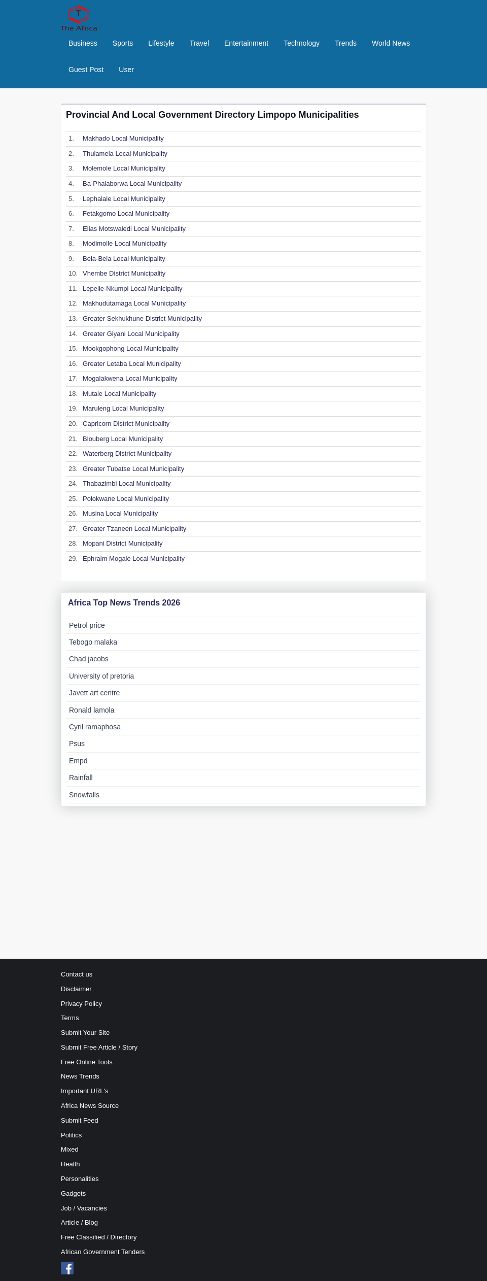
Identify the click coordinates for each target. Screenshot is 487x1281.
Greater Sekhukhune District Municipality (142, 318)
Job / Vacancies (84, 1208)
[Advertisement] (243, 883)
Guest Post (85, 69)
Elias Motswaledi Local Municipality (134, 228)
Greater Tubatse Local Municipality (133, 469)
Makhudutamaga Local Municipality (134, 303)
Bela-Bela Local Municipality (124, 258)
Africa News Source (90, 1105)
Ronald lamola (92, 710)
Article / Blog (79, 1222)
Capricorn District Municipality (126, 423)
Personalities (79, 1179)
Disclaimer (76, 989)
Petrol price (87, 625)
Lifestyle (161, 43)
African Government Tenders (103, 1252)
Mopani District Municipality (123, 543)
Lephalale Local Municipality (124, 199)
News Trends (80, 1076)
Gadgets (73, 1193)
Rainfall (81, 777)
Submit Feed (79, 1120)
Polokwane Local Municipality (126, 498)
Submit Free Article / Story (99, 1047)
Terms (70, 1018)
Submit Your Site (85, 1032)
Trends (346, 43)
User (126, 69)
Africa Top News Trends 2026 (124, 602)
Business (82, 43)
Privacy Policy (81, 1003)
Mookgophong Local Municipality (131, 348)
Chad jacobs (89, 659)
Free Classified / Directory (99, 1237)
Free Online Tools (87, 1062)
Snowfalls (84, 795)
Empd (78, 761)
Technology (302, 43)
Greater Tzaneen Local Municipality (134, 528)
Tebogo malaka (93, 642)
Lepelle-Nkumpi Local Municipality (133, 288)
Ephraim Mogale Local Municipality (134, 558)
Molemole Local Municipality (124, 168)
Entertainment (246, 43)
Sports (123, 43)
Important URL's (85, 1091)
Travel (199, 43)
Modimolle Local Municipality (124, 243)
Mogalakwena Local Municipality (130, 378)
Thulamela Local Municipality (125, 153)
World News (391, 43)
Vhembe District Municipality (124, 273)
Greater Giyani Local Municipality (131, 334)
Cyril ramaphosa (95, 727)
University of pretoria (101, 676)
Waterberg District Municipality (127, 453)
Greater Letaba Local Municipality (132, 363)
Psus (77, 743)
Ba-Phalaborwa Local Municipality (132, 183)
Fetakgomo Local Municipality (126, 213)
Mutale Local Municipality (119, 393)
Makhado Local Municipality (123, 138)
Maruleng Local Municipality (123, 408)
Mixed (70, 1149)
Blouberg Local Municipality (123, 439)
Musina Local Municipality (120, 513)
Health (70, 1164)
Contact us (76, 974)
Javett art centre (94, 693)
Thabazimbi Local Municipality (126, 483)
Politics (71, 1135)
